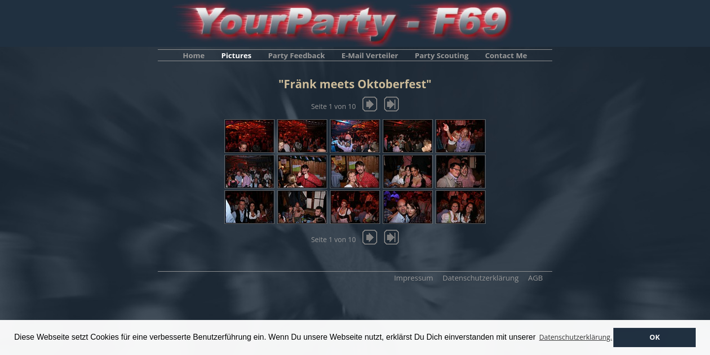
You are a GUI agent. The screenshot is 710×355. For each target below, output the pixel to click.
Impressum (413, 278)
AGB (535, 278)
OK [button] (654, 337)
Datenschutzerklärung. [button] (575, 337)
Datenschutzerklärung (480, 278)
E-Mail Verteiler (370, 55)
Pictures (236, 55)
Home (194, 55)
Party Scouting (441, 55)
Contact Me (506, 55)
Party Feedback (296, 55)
